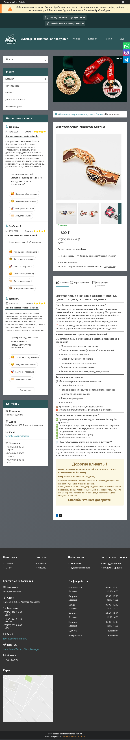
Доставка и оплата (15, 99)
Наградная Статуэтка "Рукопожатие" (21, 182)
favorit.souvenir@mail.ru (17, 436)
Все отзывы (25, 390)
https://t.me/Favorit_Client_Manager (21, 649)
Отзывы (9, 92)
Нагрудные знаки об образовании (25, 242)
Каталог (92, 39)
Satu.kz (79, 734)
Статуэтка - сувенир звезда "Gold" (27, 178)
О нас (109, 39)
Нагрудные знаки (112, 563)
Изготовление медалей (22, 174)
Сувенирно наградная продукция (76, 114)
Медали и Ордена (112, 567)
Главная (76, 39)
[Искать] (44, 59)
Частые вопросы (13, 106)
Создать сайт (10, 2)
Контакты (76, 563)
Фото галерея (12, 86)
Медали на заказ (19, 341)
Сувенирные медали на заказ (24, 337)
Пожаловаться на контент (73, 737)
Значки (99, 114)
